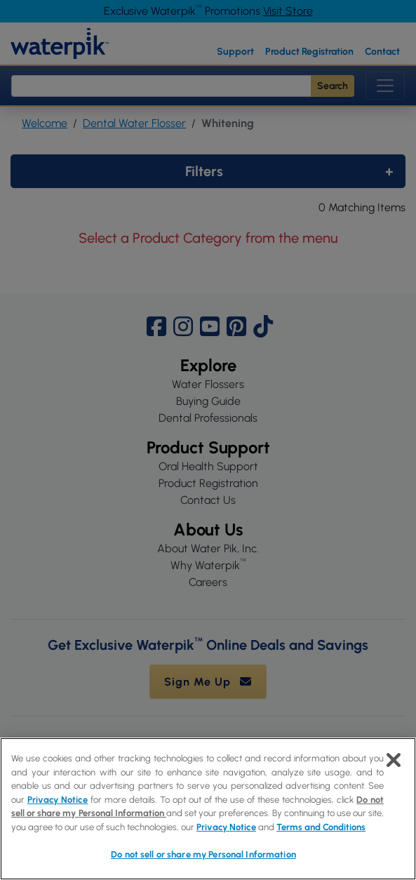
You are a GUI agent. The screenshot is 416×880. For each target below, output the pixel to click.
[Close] (393, 760)
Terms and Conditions (320, 827)
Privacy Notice (57, 799)
